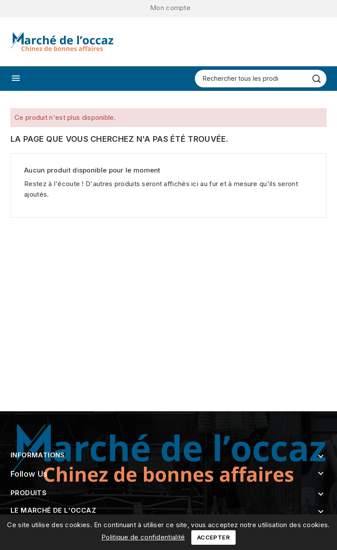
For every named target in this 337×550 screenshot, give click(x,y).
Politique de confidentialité (143, 537)
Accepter (213, 537)
